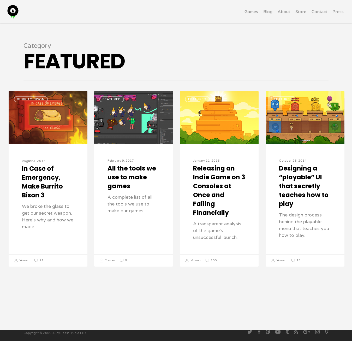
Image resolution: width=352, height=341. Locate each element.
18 (296, 260)
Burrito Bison (31, 99)
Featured (112, 99)
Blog (267, 16)
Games (251, 16)
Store (300, 16)
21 (39, 260)
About (284, 16)
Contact (319, 16)
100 (211, 260)
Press (338, 16)
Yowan (21, 260)
